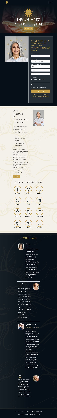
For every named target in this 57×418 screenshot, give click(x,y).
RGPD (33, 411)
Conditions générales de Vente (23, 411)
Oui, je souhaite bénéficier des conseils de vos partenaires (39, 86)
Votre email (34, 59)
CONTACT (39, 411)
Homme (42, 79)
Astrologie (28, 28)
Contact (16, 176)
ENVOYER (40, 91)
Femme (35, 79)
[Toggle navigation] (50, 2)
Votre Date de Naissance (37, 64)
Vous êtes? (34, 77)
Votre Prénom (35, 54)
